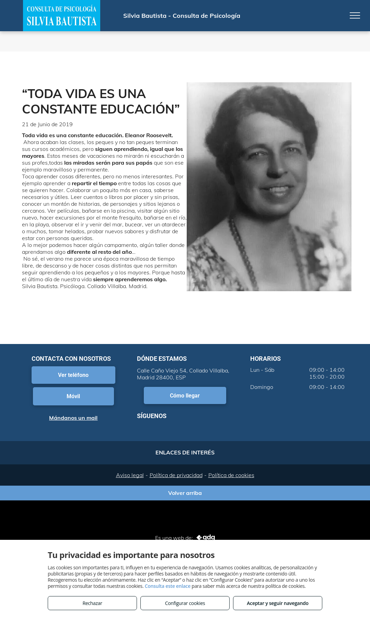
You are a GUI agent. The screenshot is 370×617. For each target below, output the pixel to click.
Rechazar (92, 603)
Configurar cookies (185, 603)
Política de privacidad (176, 475)
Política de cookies (231, 475)
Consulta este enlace (167, 586)
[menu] (355, 15)
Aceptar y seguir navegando (277, 603)
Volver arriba (185, 492)
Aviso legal (130, 475)
